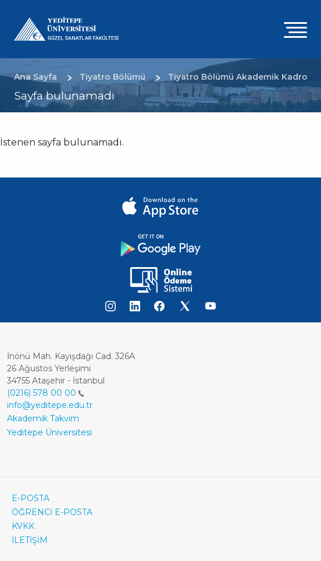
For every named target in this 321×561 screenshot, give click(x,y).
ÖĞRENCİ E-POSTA (52, 512)
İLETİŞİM (30, 540)
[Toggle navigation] (295, 29)
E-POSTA (30, 498)
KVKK (23, 526)
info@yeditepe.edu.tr (49, 405)
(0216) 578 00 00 (45, 393)
